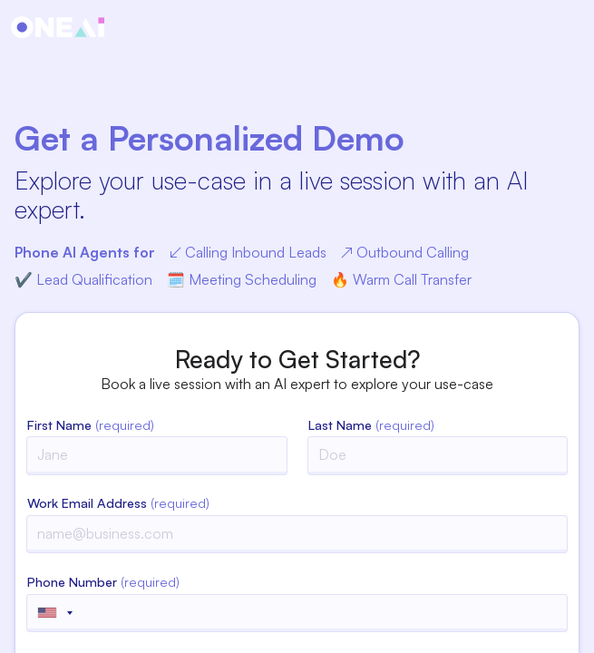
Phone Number (103, 581)
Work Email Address (118, 502)
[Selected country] (54, 613)
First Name (90, 424)
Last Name (371, 424)
